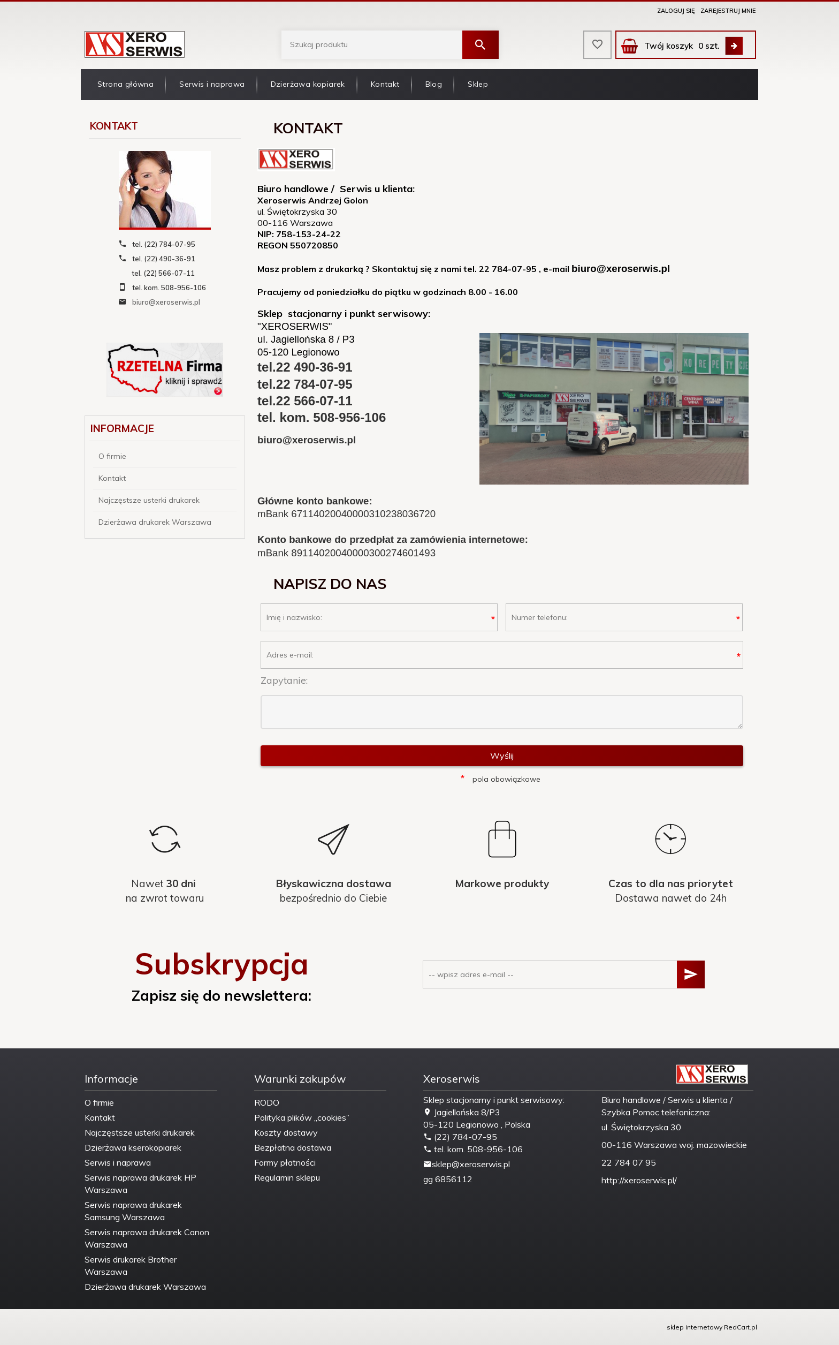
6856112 (453, 1179)
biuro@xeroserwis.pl (166, 302)
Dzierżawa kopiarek (308, 84)
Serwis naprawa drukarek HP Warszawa (140, 1183)
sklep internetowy (694, 1327)
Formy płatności (285, 1162)
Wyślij (502, 755)
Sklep (478, 84)
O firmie (112, 456)
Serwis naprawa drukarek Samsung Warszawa (133, 1210)
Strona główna (125, 84)
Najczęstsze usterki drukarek (149, 500)
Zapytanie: (284, 680)
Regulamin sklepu (287, 1177)
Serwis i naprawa (212, 84)
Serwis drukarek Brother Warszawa (131, 1265)
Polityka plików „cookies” (301, 1117)
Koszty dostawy (286, 1132)
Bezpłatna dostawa (292, 1147)
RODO (266, 1102)
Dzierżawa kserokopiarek (133, 1147)
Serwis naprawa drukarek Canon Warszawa (147, 1238)
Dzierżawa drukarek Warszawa (154, 522)
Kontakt (385, 84)
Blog (434, 84)
